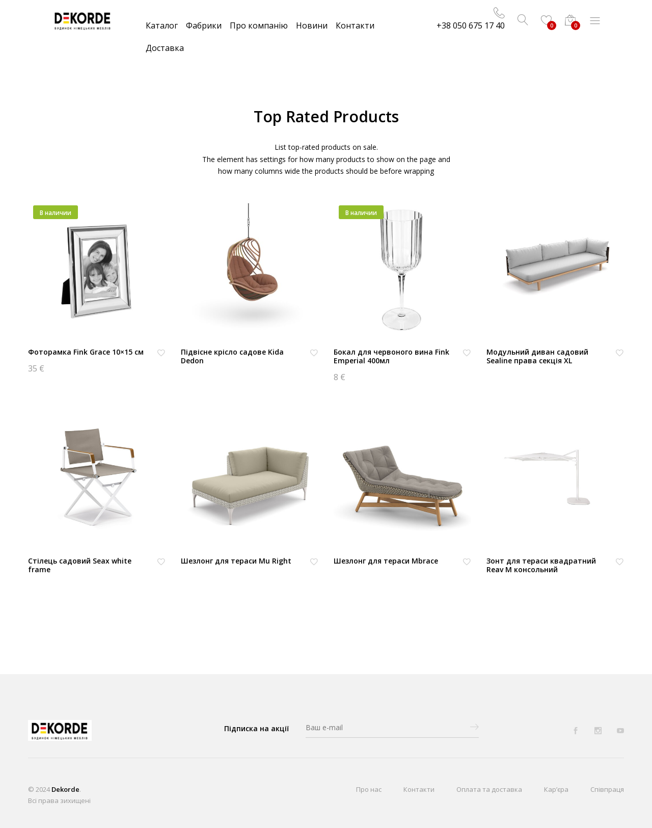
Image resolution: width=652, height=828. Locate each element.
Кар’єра (556, 789)
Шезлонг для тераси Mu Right (236, 561)
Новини (312, 25)
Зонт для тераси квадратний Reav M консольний (541, 565)
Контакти (355, 25)
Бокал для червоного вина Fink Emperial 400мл (391, 356)
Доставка (165, 48)
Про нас (369, 789)
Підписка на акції (256, 728)
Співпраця (607, 789)
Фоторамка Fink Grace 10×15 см (86, 352)
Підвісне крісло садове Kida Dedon (232, 356)
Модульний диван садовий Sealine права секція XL (537, 356)
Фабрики (204, 25)
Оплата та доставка (489, 789)
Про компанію (259, 25)
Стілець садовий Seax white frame (79, 565)
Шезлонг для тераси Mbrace (386, 561)
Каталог (162, 25)
